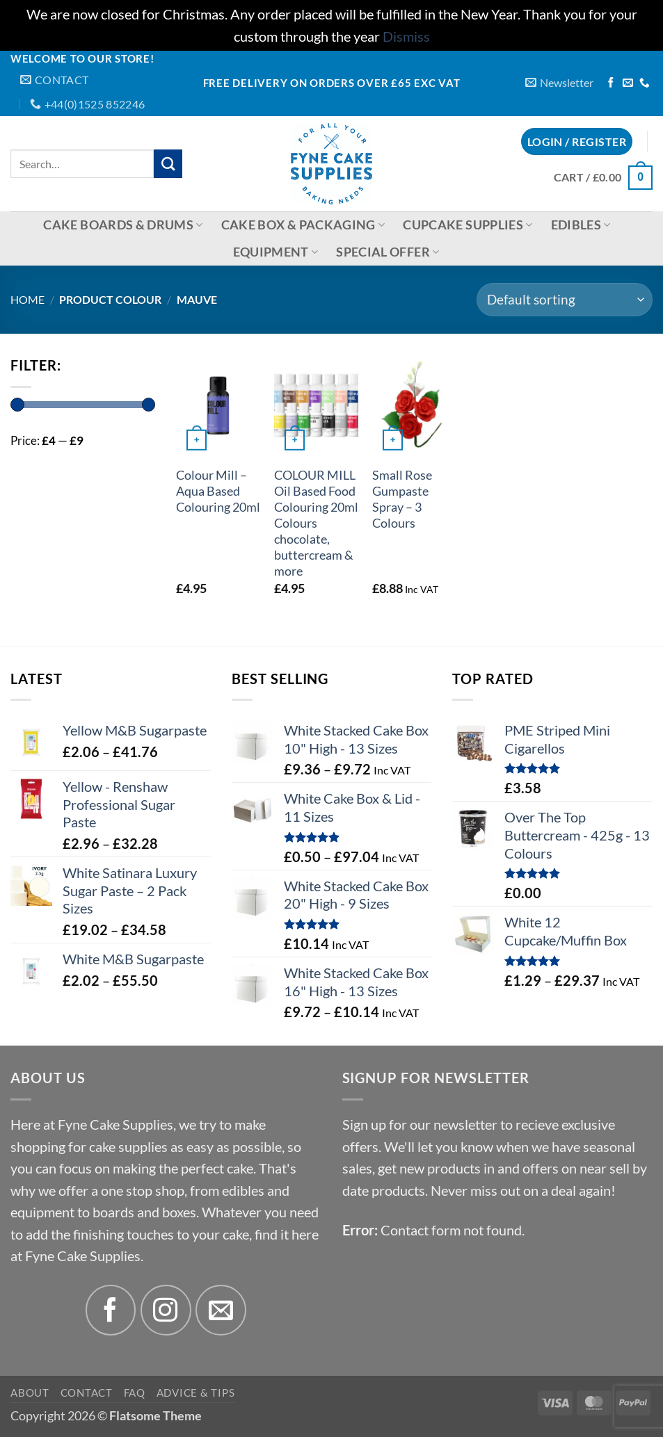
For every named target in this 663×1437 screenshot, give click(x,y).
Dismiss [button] (406, 36)
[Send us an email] (628, 83)
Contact (87, 1392)
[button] (559, 82)
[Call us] (644, 83)
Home (27, 299)
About (29, 1392)
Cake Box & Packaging (303, 225)
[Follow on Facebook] (611, 83)
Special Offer (387, 252)
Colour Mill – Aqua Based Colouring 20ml (218, 491)
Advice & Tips (196, 1392)
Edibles (581, 225)
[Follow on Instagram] (166, 1310)
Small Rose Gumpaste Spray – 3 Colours (402, 499)
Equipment (276, 252)
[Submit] (168, 163)
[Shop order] (565, 299)
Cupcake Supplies (467, 225)
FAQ (134, 1392)
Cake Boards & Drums (122, 225)
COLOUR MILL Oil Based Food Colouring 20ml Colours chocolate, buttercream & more (316, 523)
